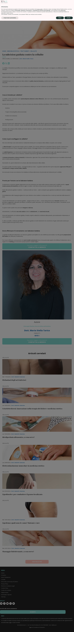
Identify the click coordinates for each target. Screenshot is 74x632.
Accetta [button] (68, 629)
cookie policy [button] (62, 621)
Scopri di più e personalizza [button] (10, 629)
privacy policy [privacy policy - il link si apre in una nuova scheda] (40, 620)
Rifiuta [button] (59, 629)
